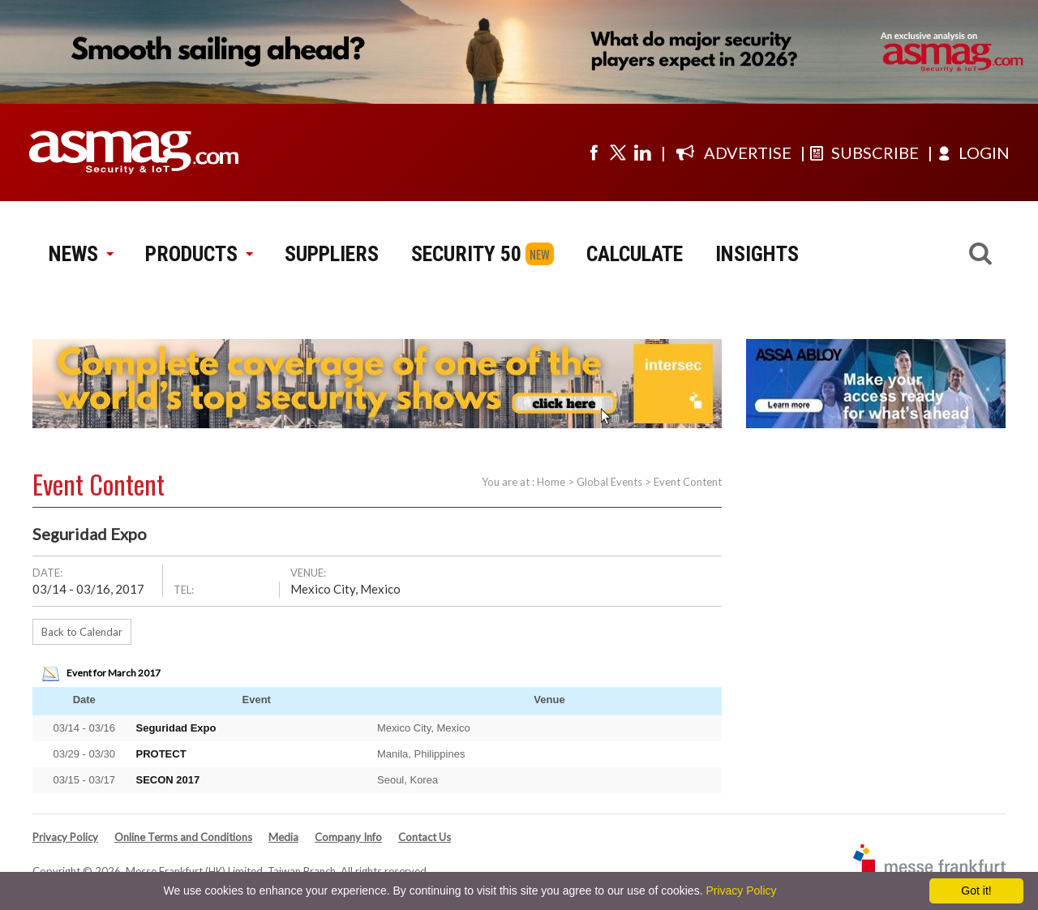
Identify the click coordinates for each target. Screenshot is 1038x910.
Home (551, 481)
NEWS (81, 254)
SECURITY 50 (466, 254)
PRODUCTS (198, 254)
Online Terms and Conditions (183, 837)
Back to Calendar (81, 631)
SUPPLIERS (332, 254)
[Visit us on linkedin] (642, 152)
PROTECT (161, 754)
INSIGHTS (757, 254)
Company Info (348, 837)
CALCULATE (634, 254)
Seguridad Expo (176, 728)
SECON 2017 (168, 780)
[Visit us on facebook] (593, 152)
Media (283, 837)
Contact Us (424, 837)
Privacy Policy (65, 837)
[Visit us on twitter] (617, 152)
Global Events (609, 481)
